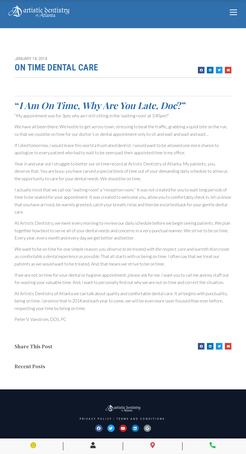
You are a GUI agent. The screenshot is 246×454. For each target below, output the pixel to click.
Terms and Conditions (141, 419)
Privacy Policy (96, 419)
